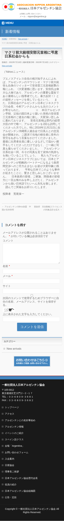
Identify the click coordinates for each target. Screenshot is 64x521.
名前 (6, 270)
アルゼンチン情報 (14, 426)
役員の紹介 (11, 484)
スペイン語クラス (14, 439)
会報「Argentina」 (14, 446)
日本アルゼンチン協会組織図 (20, 491)
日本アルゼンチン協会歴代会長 (21, 478)
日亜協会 (9, 465)
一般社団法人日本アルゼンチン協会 (37, 509)
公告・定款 (11, 497)
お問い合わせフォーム (16, 452)
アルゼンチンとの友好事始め (20, 420)
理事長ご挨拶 (12, 471)
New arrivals (7, 66)
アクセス (9, 414)
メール (8, 280)
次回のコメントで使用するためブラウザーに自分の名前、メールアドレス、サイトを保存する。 (31, 306)
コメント (8, 240)
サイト (7, 290)
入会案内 (9, 459)
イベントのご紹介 (14, 433)
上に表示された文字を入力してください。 (28, 318)
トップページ (12, 407)
